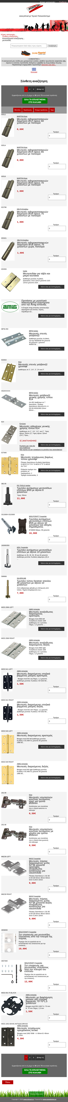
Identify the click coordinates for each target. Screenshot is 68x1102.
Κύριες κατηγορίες (47, 2)
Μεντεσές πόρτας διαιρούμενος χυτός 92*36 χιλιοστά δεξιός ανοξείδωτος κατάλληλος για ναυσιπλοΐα (40, 903)
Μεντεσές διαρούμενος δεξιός (32, 766)
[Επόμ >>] (40, 89)
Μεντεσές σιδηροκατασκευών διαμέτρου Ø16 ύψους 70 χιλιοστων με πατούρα (32, 182)
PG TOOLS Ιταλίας (23, 485)
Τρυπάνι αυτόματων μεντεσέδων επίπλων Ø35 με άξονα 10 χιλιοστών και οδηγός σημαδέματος (40, 523)
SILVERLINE (21, 578)
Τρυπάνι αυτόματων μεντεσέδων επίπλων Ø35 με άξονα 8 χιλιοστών (34, 490)
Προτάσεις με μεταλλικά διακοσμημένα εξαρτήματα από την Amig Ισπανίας (35, 302)
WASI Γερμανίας (35, 859)
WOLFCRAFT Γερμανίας (38, 516)
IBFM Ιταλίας (33, 331)
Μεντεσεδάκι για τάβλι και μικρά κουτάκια (36, 274)
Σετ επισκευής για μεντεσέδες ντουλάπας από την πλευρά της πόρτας (35, 936)
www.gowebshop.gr (49, 1099)
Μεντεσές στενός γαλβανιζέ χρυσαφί (32, 365)
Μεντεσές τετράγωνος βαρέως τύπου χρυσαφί (37, 458)
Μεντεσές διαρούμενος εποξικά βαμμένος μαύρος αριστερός (33, 674)
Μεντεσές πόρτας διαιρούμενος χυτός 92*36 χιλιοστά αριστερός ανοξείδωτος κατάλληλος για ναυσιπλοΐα (39, 867)
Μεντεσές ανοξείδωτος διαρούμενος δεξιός (41, 643)
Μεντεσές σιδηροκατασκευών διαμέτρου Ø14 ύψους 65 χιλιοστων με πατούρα (32, 152)
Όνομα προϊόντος (41, 110)
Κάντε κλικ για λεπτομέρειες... (51, 287)
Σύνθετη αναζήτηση (10, 36)
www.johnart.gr (28, 1099)
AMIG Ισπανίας (34, 609)
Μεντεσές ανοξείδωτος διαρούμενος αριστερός (41, 613)
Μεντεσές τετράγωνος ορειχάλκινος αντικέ (28, 1029)
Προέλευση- (27, 110)
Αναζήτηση (52, 46)
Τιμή (52, 110)
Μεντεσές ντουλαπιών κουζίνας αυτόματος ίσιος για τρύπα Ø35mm (40, 800)
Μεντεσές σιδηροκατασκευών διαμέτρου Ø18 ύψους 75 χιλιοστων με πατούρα (32, 213)
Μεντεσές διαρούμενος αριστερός (35, 735)
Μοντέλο (17, 110)
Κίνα (19, 362)
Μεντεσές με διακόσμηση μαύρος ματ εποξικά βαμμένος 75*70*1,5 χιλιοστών (39, 1000)
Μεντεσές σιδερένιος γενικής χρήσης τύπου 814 (35, 427)
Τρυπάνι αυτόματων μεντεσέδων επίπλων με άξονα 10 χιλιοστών (34, 551)
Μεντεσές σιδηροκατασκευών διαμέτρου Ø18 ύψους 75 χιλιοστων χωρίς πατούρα (32, 244)
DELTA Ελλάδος (22, 209)
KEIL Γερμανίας (22, 547)
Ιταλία (25, 271)
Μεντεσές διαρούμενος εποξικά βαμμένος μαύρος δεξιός (33, 705)
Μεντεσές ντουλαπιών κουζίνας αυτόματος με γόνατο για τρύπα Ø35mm (41, 832)
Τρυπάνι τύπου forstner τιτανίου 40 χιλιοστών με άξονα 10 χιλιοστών (34, 583)
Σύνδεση (62, 2)
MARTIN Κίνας (22, 116)
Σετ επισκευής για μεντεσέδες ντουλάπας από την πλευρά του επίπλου (36, 968)
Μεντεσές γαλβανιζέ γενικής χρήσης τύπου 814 (41, 397)
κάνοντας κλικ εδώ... (49, 65)
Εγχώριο (23, 424)
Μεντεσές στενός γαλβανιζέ (38, 334)
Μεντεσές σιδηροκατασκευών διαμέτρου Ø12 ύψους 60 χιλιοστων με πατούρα (32, 121)
